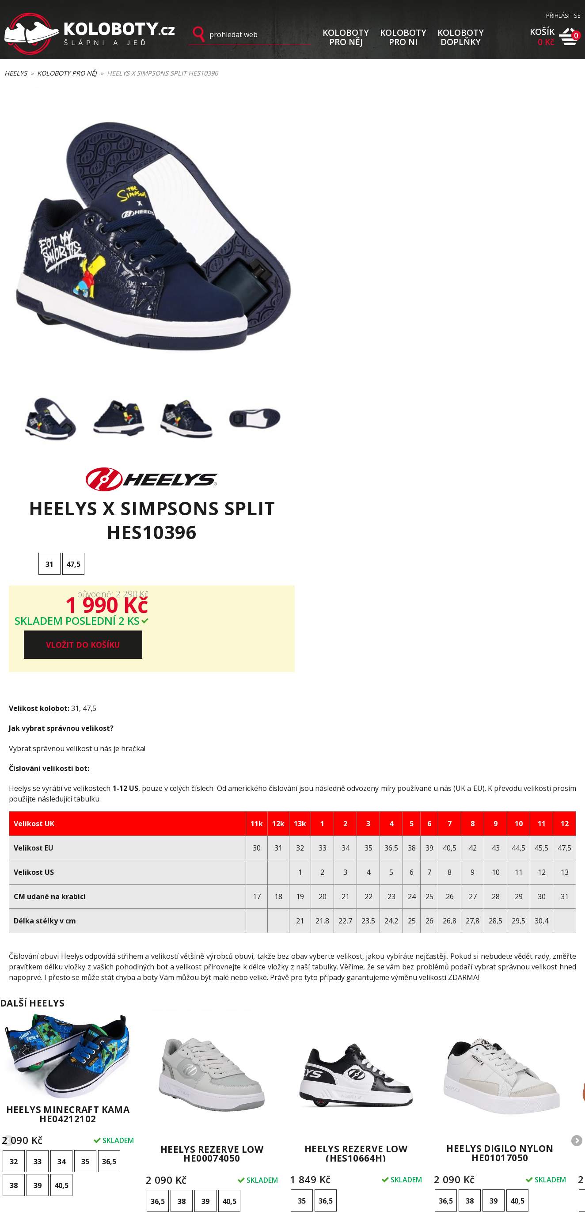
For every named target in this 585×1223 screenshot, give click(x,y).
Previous (8, 886)
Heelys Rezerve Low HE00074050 (212, 898)
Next (576, 886)
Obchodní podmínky (330, 1098)
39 (38, 930)
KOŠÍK (542, 38)
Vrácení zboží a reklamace (339, 1087)
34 (61, 906)
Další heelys (32, 747)
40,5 (61, 930)
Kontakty (313, 1118)
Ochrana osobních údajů (336, 1108)
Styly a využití (418, 1077)
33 (38, 906)
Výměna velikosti (325, 1077)
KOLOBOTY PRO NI (403, 37)
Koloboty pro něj (67, 73)
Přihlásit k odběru (219, 1083)
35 (85, 906)
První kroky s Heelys (428, 1067)
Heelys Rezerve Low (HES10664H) (356, 898)
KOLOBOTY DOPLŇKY (460, 37)
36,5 (109, 906)
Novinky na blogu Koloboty (437, 1108)
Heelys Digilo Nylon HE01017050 (500, 897)
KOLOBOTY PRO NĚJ (346, 37)
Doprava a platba (326, 1067)
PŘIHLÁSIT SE (563, 16)
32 (14, 906)
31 (341, 189)
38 (14, 930)
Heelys (15, 73)
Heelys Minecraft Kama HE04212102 (68, 859)
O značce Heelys (423, 1087)
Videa (407, 1098)
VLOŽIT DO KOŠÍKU (507, 237)
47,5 (364, 189)
